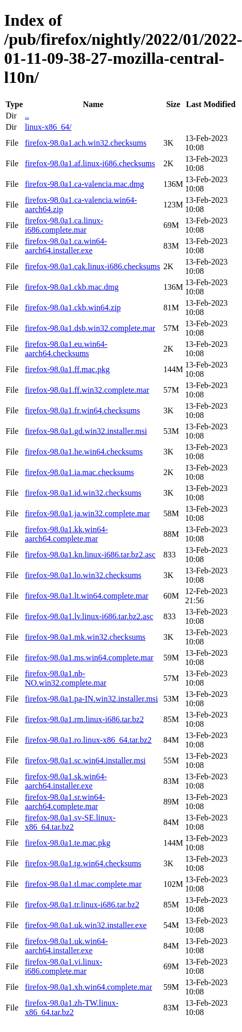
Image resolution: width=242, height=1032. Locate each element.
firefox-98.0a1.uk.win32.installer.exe (85, 925)
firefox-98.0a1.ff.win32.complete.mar (87, 390)
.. (27, 115)
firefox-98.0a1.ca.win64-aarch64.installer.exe (66, 246)
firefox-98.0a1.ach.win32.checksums (85, 142)
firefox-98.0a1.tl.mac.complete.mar (83, 884)
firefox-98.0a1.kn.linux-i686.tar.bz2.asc (90, 554)
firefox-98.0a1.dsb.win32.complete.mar (90, 328)
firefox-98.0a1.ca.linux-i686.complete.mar (64, 225)
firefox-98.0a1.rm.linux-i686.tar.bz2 (84, 719)
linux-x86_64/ (48, 127)
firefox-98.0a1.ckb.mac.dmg (71, 287)
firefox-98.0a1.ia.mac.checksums (79, 472)
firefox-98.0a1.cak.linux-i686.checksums (92, 266)
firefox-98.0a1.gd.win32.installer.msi (86, 431)
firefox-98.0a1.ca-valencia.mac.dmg (84, 184)
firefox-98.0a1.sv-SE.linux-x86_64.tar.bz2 (70, 822)
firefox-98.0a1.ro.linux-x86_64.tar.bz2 (88, 740)
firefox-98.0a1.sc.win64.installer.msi (85, 760)
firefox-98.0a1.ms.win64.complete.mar (89, 657)
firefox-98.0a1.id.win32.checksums (83, 492)
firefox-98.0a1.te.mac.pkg (67, 842)
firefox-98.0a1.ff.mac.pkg (67, 369)
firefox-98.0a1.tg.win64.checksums (83, 863)
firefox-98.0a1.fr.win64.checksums (82, 410)
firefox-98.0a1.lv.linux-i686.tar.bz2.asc (89, 616)
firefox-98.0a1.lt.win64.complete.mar (86, 595)
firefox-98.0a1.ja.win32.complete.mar (87, 513)
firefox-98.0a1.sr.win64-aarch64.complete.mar (65, 802)
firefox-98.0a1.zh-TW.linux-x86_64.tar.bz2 (71, 1008)
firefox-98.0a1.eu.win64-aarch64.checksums (66, 349)
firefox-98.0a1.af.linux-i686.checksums (90, 163)
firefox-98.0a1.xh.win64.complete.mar (88, 987)
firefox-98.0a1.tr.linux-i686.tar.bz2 (82, 904)
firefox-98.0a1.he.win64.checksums (83, 451)
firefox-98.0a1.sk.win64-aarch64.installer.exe (66, 781)
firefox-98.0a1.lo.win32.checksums (83, 575)
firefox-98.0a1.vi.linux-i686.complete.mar (63, 966)
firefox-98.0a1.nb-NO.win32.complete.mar (65, 678)
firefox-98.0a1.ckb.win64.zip (73, 307)
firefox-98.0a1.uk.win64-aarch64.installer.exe (66, 946)
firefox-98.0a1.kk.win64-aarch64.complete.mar (66, 534)
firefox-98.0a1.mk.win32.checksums (85, 637)
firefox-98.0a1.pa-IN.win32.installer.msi (91, 698)
